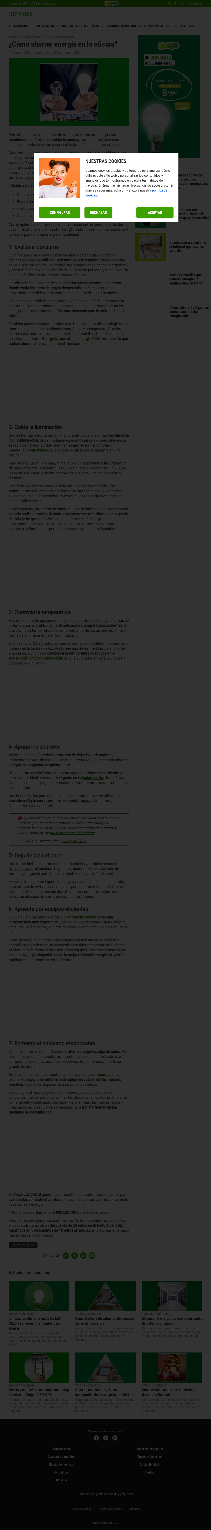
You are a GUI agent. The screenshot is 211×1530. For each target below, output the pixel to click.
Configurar (60, 212)
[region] (106, 187)
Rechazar (98, 212)
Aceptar (155, 212)
